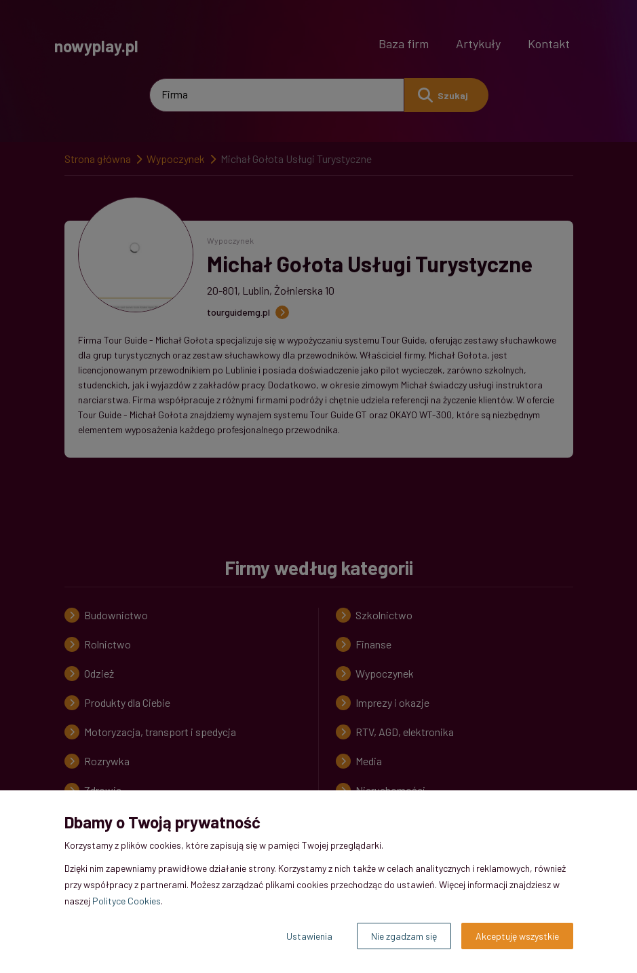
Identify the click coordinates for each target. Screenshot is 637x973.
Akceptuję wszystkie (517, 936)
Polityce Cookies (126, 900)
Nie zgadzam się (404, 936)
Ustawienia (309, 936)
